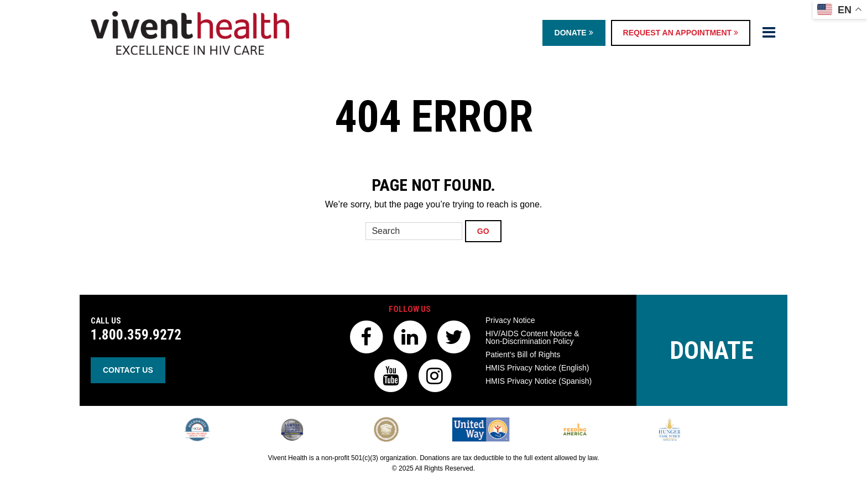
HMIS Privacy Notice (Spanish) (538, 381)
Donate (574, 32)
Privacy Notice (510, 320)
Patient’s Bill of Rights (522, 354)
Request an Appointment (680, 32)
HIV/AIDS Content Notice (532, 337)
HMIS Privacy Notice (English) (537, 367)
